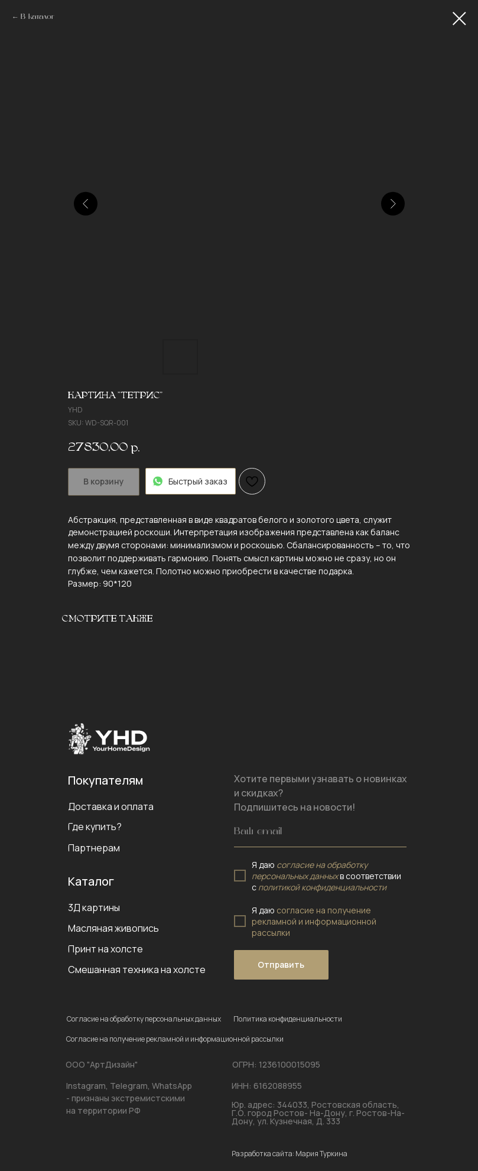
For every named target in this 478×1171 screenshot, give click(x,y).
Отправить (281, 964)
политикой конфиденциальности (322, 887)
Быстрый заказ (190, 481)
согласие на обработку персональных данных (310, 870)
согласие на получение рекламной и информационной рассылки (314, 921)
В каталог (37, 17)
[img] (109, 738)
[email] (320, 832)
